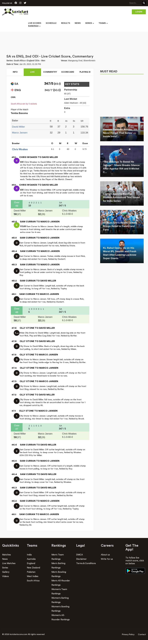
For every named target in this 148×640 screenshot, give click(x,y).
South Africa (33, 581)
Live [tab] (32, 72)
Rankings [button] (34, 26)
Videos (5, 576)
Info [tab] (15, 72)
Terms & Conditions (86, 563)
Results (65, 23)
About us (105, 555)
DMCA (79, 555)
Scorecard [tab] (67, 72)
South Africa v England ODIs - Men (29, 60)
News (78, 23)
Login (138, 12)
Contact (142, 635)
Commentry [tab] (50, 72)
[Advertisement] (74, 39)
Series (5, 568)
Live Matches (8, 563)
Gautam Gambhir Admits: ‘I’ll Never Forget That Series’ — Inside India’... (120, 133)
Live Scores (34, 23)
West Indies (32, 576)
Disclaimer (81, 559)
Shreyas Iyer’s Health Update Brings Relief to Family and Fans (120, 226)
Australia (31, 559)
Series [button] (89, 23)
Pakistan (31, 572)
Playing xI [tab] (85, 72)
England (31, 563)
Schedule (51, 23)
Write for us (107, 559)
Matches (6, 555)
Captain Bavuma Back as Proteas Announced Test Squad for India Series (121, 197)
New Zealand (33, 568)
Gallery (5, 572)
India (29, 555)
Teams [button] (103, 23)
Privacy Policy (128, 635)
